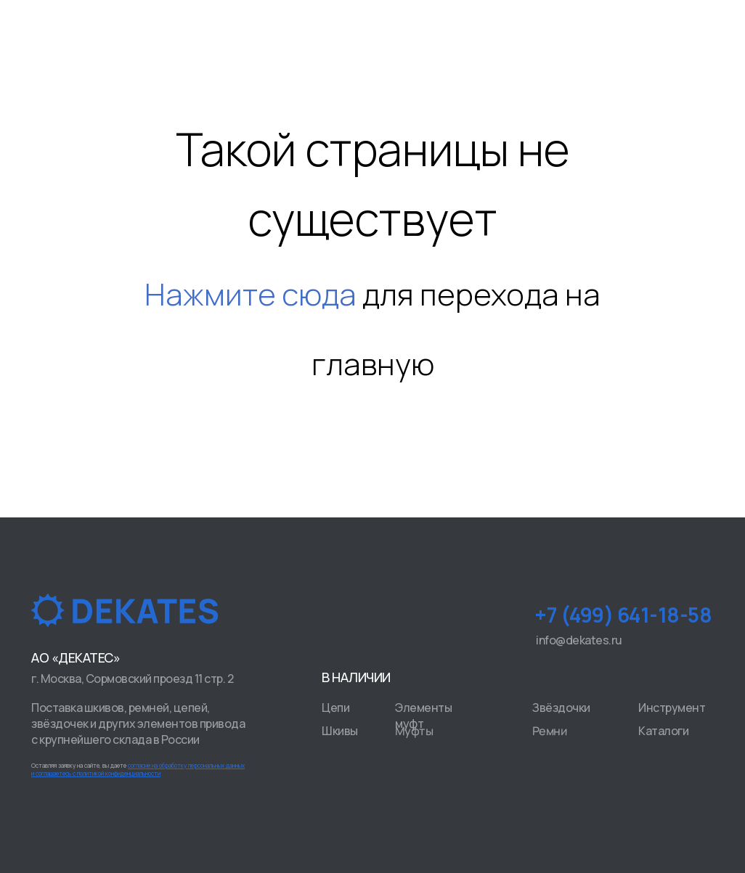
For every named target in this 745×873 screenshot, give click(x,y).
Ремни (549, 731)
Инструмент (671, 708)
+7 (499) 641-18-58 (623, 614)
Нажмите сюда (250, 294)
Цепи (335, 708)
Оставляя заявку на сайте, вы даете (138, 769)
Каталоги (663, 731)
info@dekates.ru (579, 640)
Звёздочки (561, 708)
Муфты (414, 731)
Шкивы (340, 731)
